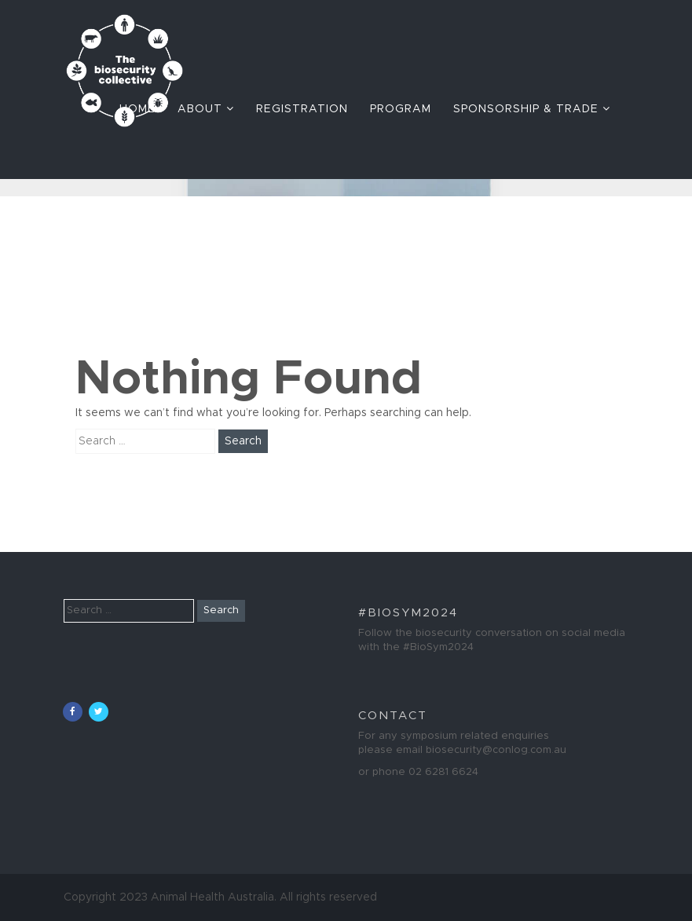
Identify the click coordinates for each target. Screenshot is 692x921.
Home (137, 109)
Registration (302, 109)
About (206, 109)
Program (400, 109)
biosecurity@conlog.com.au (496, 750)
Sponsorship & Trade (531, 109)
